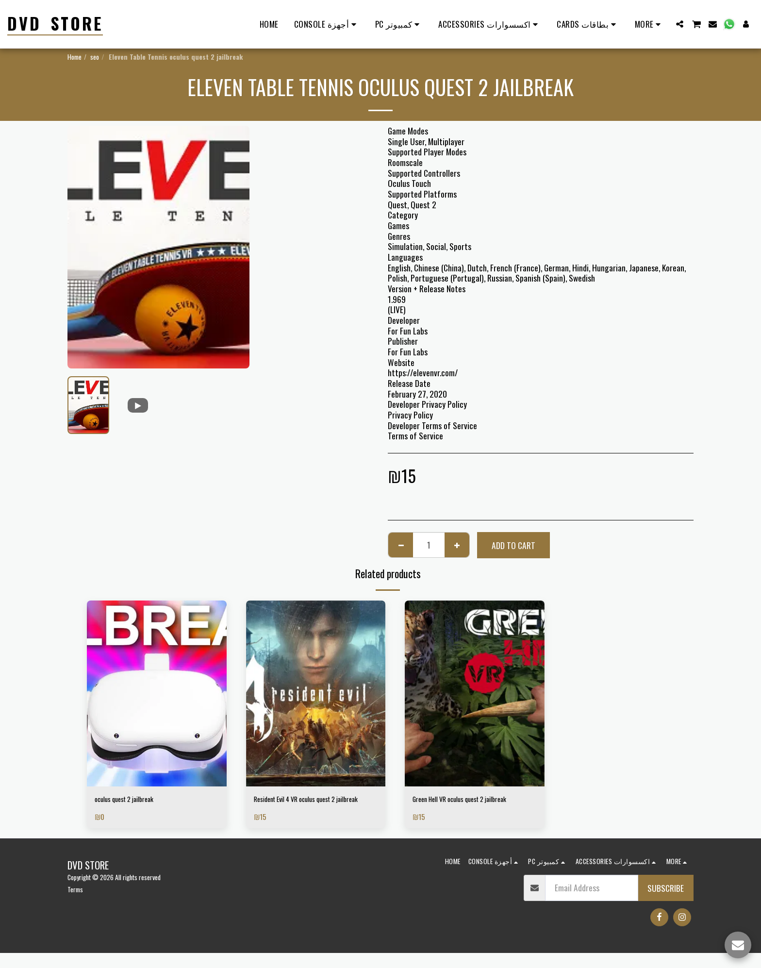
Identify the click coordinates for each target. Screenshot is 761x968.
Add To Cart (513, 545)
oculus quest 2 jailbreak (133, 800)
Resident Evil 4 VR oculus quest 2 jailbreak (308, 806)
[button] (679, 24)
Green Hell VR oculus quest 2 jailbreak (474, 800)
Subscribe (665, 903)
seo (94, 56)
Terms (75, 904)
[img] (157, 693)
